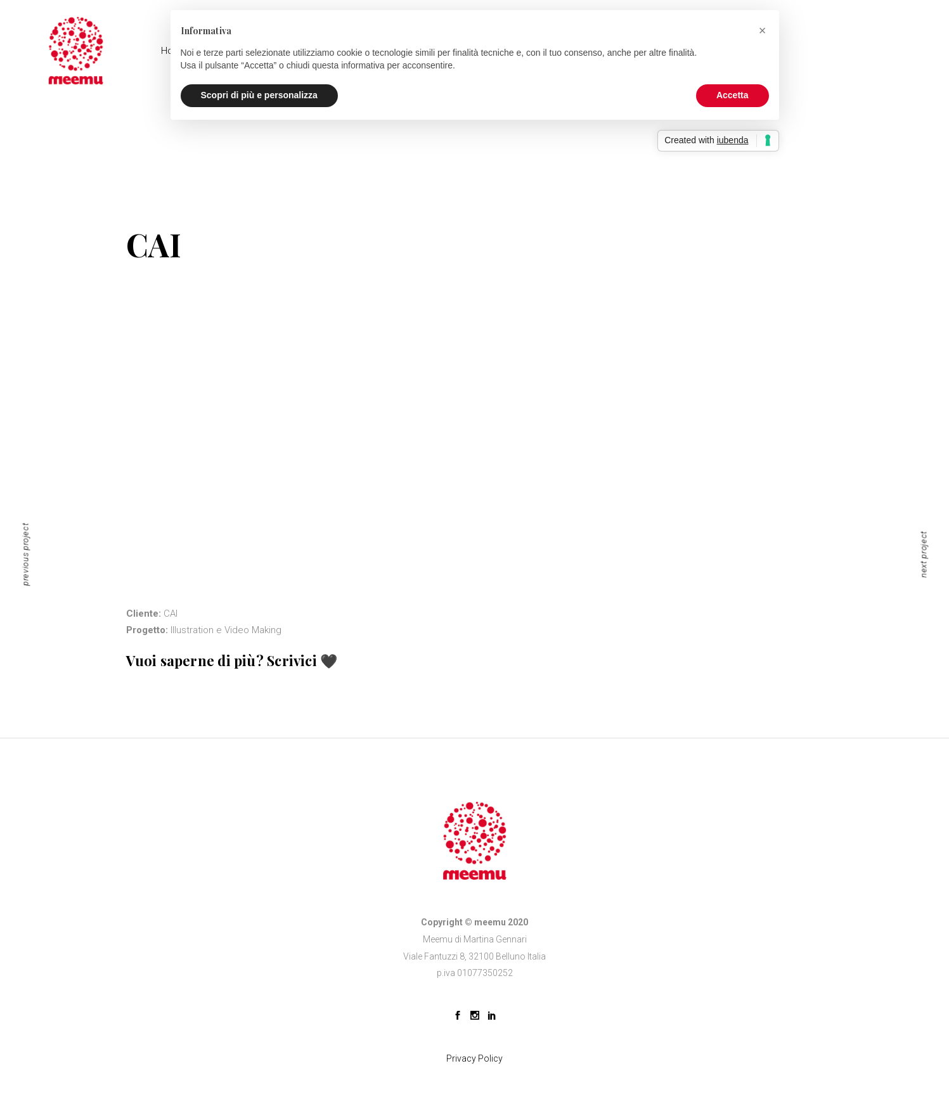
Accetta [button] (732, 95)
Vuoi (141, 660)
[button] (762, 30)
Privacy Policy (474, 1058)
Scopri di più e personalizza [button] (259, 95)
